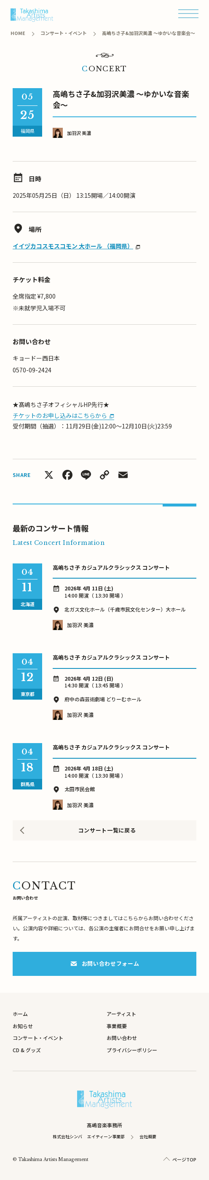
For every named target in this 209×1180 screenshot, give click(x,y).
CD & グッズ (27, 1049)
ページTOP (184, 1159)
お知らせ (23, 1025)
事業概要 (117, 1025)
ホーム (20, 1013)
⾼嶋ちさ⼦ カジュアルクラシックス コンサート (111, 567)
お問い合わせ (122, 1037)
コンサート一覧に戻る (107, 830)
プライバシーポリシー (132, 1049)
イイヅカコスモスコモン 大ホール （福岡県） (73, 246)
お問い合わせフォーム (104, 963)
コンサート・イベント (38, 1037)
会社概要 (147, 1136)
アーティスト (121, 1013)
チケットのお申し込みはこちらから (60, 415)
